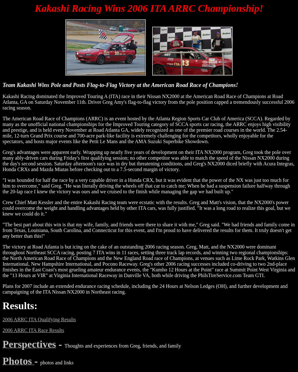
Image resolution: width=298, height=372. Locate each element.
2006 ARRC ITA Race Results (33, 330)
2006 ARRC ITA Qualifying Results (39, 319)
